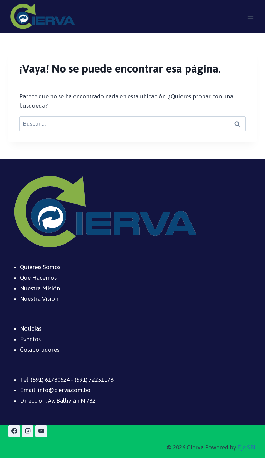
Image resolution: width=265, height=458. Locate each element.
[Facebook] (14, 431)
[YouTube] (41, 431)
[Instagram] (27, 431)
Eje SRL (247, 447)
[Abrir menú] (250, 16)
